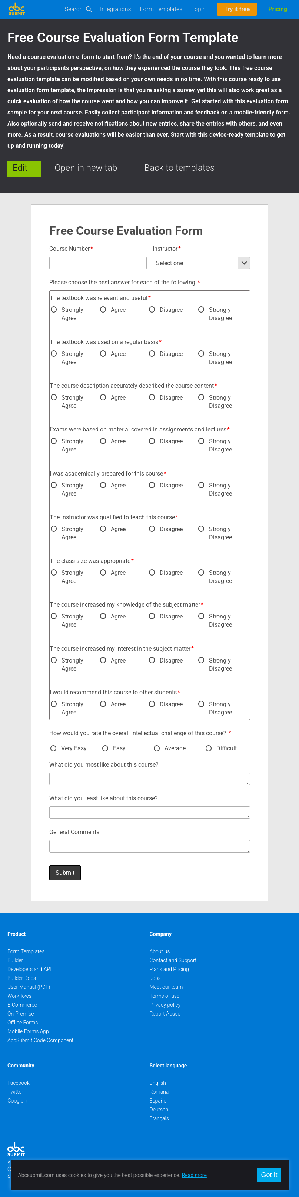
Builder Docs (21, 978)
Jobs (155, 978)
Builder (15, 960)
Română (159, 1092)
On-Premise (20, 1014)
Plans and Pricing (169, 969)
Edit (20, 168)
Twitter (15, 1092)
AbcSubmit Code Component (40, 1040)
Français (159, 1118)
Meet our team (166, 987)
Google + (17, 1101)
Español (159, 1101)
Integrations (115, 9)
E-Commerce (22, 1005)
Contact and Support (173, 960)
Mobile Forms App (28, 1031)
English (158, 1083)
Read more (194, 1175)
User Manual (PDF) (28, 987)
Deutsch (159, 1110)
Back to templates (179, 168)
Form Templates (161, 9)
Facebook (18, 1083)
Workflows (19, 996)
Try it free (237, 9)
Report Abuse (165, 1014)
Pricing (277, 9)
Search (74, 9)
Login (198, 9)
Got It (269, 1174)
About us (160, 951)
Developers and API (29, 969)
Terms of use (164, 996)
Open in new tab (85, 168)
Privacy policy (165, 1005)
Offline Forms (22, 1023)
